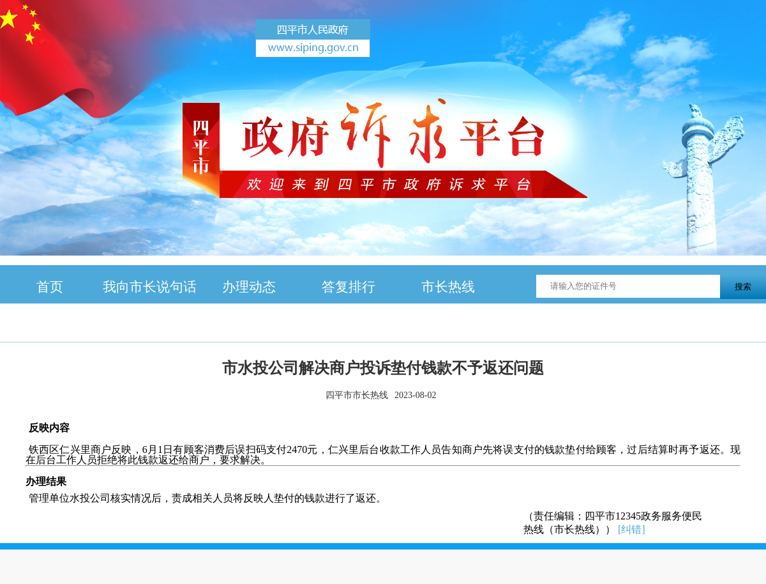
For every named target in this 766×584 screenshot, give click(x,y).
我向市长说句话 (150, 286)
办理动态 (249, 286)
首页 (49, 286)
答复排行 (348, 286)
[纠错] (631, 529)
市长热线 (448, 286)
